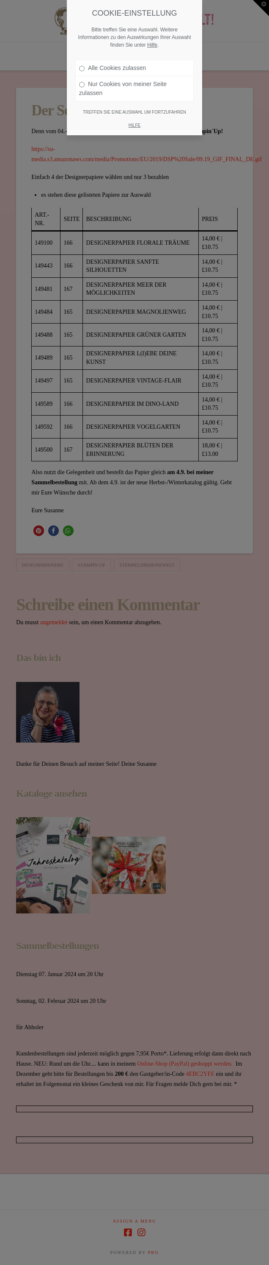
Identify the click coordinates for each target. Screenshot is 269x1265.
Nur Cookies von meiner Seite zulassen (123, 85)
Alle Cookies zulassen (112, 64)
